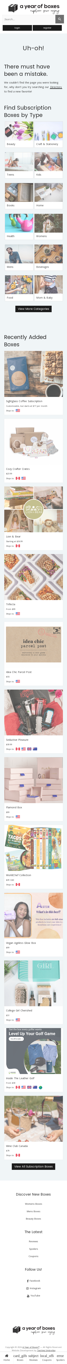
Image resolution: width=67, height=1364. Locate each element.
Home (6, 1357)
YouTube (33, 1295)
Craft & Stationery (47, 144)
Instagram (33, 1288)
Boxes (20, 1357)
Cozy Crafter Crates (18, 469)
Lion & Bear (13, 536)
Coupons (47, 1357)
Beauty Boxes (33, 1218)
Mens (10, 267)
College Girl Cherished (19, 1010)
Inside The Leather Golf (20, 1078)
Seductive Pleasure (17, 739)
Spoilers (60, 1357)
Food (10, 297)
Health (10, 236)
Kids (38, 174)
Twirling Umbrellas (46, 1350)
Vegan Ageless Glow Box (21, 943)
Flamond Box (14, 807)
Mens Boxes (33, 1211)
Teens (10, 174)
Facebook (33, 1280)
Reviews (33, 1357)
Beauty (11, 144)
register (47, 27)
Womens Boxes (33, 1203)
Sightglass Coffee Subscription (24, 401)
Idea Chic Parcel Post (19, 672)
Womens (41, 236)
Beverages (42, 267)
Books (10, 205)
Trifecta (10, 604)
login (17, 27)
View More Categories (33, 309)
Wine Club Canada (17, 1146)
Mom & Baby (44, 297)
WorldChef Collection (18, 875)
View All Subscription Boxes (33, 1166)
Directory (56, 87)
